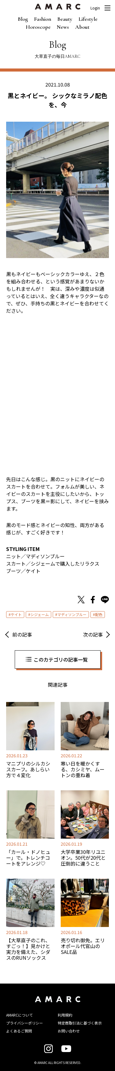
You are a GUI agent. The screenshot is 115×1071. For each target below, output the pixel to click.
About (82, 27)
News (63, 27)
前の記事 (22, 634)
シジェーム (39, 614)
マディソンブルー (71, 614)
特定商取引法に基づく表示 (80, 1022)
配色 (98, 614)
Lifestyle (88, 19)
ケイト (16, 614)
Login (95, 8)
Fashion (42, 19)
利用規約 (65, 1014)
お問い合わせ (69, 1030)
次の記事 (93, 634)
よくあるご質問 (19, 1030)
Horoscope (38, 27)
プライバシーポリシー (24, 1022)
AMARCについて (19, 1014)
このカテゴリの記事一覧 (61, 659)
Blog (23, 19)
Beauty (64, 19)
